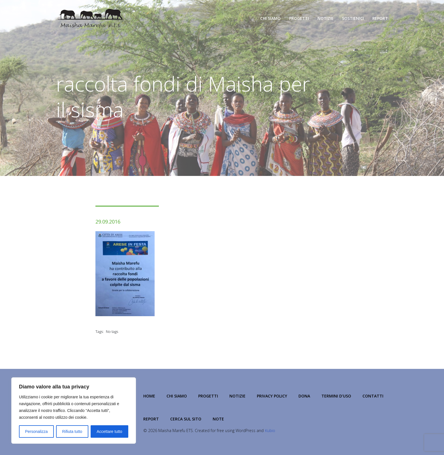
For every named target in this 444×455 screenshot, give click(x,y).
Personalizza (36, 431)
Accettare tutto (109, 431)
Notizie (325, 18)
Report (380, 18)
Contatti (372, 396)
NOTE (218, 419)
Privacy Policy (272, 396)
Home (149, 396)
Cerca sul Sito (185, 419)
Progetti (299, 18)
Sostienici (353, 18)
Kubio (270, 430)
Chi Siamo (270, 18)
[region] (73, 410)
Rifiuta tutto (72, 431)
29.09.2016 (107, 221)
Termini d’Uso (336, 396)
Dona (304, 396)
